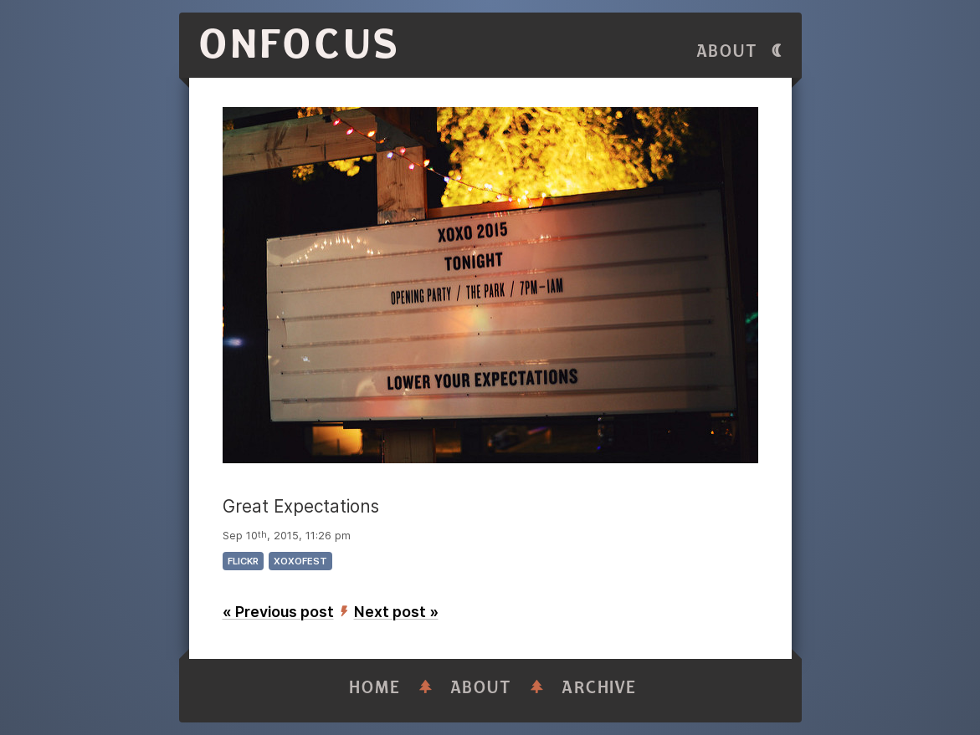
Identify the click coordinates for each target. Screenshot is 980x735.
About (727, 51)
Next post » (396, 611)
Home (375, 688)
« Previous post (278, 611)
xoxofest (300, 561)
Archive (599, 688)
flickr (243, 561)
